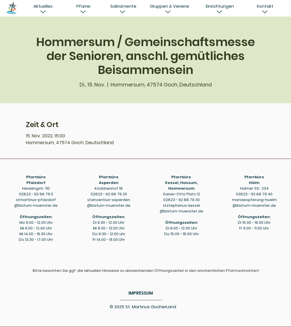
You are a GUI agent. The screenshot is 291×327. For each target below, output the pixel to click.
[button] (43, 6)
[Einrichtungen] (219, 6)
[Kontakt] (265, 6)
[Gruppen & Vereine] (169, 6)
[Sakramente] (123, 6)
